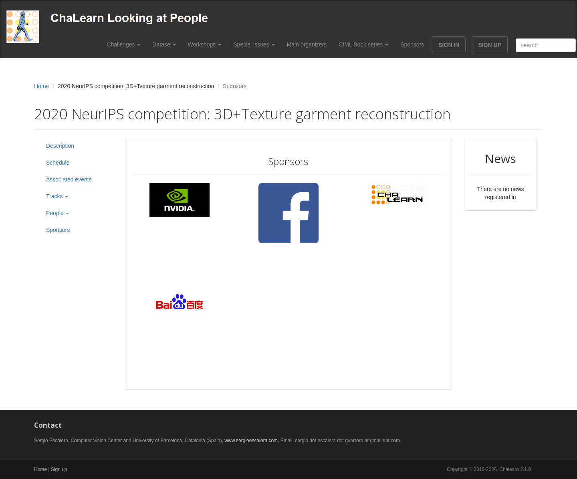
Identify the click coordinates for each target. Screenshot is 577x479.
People (57, 213)
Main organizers (307, 44)
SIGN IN (448, 45)
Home (41, 86)
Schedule (57, 162)
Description (60, 146)
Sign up (59, 469)
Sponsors (412, 44)
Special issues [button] (253, 44)
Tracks (57, 196)
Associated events (69, 179)
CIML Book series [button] (363, 44)
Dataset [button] (164, 44)
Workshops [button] (205, 44)
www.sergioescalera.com (251, 440)
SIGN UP (489, 45)
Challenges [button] (123, 44)
